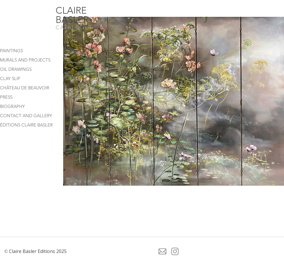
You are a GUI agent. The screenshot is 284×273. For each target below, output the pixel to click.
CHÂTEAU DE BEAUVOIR (24, 88)
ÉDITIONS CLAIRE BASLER (26, 125)
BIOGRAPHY (12, 106)
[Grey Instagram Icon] (175, 251)
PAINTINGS (11, 50)
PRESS (6, 97)
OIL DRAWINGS (16, 69)
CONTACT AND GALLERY (26, 115)
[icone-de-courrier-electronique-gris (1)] (162, 251)
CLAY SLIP (10, 78)
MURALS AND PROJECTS (25, 60)
